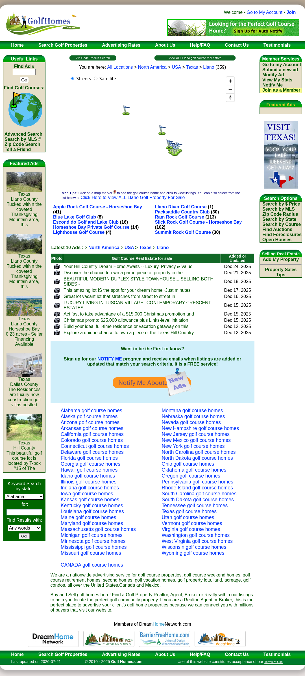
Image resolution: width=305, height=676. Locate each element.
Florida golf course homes (89, 458)
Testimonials (277, 654)
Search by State (279, 219)
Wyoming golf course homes (193, 553)
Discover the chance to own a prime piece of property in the (123, 272)
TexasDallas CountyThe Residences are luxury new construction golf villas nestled (24, 390)
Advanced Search (23, 134)
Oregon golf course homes (191, 476)
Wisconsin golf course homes (194, 547)
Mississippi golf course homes (94, 547)
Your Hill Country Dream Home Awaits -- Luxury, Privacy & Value (128, 266)
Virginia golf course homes (191, 529)
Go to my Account (281, 64)
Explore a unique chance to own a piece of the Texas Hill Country (129, 332)
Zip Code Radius (280, 214)
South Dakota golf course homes (198, 499)
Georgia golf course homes (90, 464)
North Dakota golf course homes (197, 458)
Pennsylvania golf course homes (197, 482)
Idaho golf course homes (88, 476)
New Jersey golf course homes (196, 434)
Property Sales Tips (281, 272)
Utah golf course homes (188, 517)
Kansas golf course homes (90, 499)
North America (152, 67)
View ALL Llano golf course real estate (195, 58)
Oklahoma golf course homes (194, 470)
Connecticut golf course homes (95, 446)
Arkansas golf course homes (92, 428)
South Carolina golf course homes (199, 493)
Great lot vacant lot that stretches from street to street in (119, 296)
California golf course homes (92, 434)
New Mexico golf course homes (196, 440)
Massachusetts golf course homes (98, 529)
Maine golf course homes (88, 517)
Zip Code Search (22, 144)
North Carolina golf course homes (199, 452)
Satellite (107, 78)
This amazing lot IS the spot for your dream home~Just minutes (127, 290)
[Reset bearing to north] (230, 97)
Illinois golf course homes (89, 482)
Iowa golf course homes (87, 493)
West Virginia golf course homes (197, 541)
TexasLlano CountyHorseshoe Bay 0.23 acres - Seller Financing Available (24, 329)
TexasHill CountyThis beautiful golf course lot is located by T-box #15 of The (24, 454)
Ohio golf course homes (188, 464)
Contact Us (237, 654)
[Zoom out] (230, 89)
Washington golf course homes (196, 535)
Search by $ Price (281, 204)
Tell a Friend (18, 149)
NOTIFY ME (109, 359)
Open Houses (276, 239)
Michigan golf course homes (92, 535)
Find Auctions (277, 229)
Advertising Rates (121, 654)
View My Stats (277, 79)
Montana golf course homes (192, 410)
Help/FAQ (200, 654)
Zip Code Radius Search (93, 58)
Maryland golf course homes (92, 523)
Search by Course (281, 224)
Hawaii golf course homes (89, 470)
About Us (165, 654)
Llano (208, 67)
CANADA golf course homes (92, 565)
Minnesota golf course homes (93, 541)
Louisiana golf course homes (92, 511)
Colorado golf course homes (92, 440)
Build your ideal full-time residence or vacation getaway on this (126, 326)
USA (176, 67)
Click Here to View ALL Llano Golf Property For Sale (132, 197)
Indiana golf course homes (90, 488)
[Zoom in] (230, 81)
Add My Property (281, 259)
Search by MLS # (23, 139)
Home (15, 654)
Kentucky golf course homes (92, 505)
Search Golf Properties (62, 654)
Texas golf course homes (189, 511)
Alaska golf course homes (89, 416)
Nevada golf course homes (191, 422)
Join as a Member (281, 90)
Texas (192, 67)
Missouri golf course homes (91, 553)
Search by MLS (278, 209)
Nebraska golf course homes (193, 416)
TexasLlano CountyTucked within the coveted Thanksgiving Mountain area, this (24, 207)
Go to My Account (264, 12)
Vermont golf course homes (192, 523)
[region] (152, 130)
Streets (83, 78)
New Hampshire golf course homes (200, 428)
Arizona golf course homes (90, 422)
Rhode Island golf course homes (197, 488)
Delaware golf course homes (92, 452)
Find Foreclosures (282, 234)
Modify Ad (273, 74)
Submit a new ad (280, 69)
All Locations (120, 67)
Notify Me (272, 85)
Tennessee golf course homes (195, 505)
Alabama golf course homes (91, 410)
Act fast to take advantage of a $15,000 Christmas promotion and (129, 314)
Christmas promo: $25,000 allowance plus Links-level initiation (126, 320)
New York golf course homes (193, 446)
